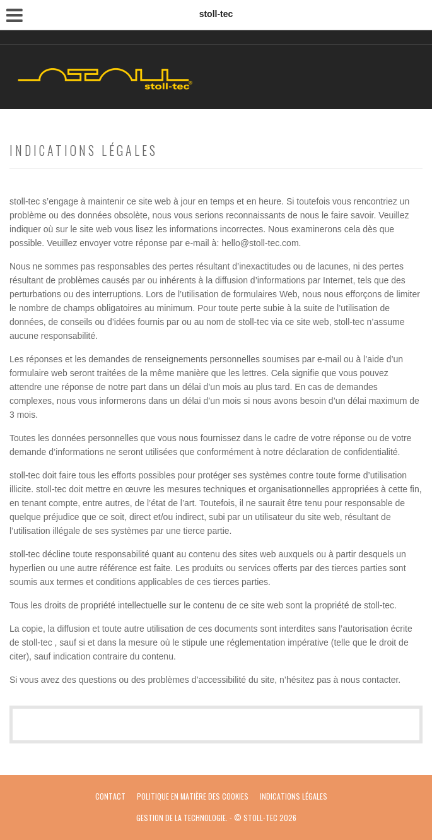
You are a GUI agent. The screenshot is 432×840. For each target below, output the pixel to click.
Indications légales (293, 796)
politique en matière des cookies (192, 796)
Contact (110, 796)
